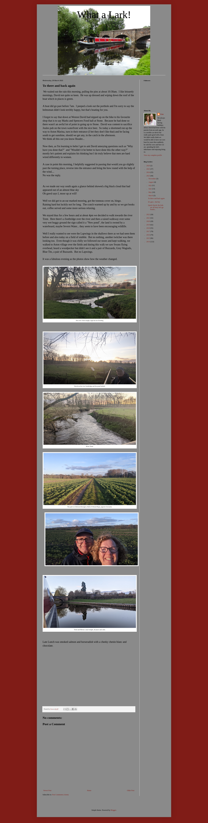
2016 (148, 235)
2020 (148, 221)
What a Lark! (104, 14)
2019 (148, 225)
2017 (148, 231)
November (152, 179)
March (150, 196)
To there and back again (156, 198)
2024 (148, 172)
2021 (148, 218)
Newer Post (47, 790)
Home (89, 790)
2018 (148, 228)
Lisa (162, 114)
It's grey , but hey (154, 202)
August (151, 182)
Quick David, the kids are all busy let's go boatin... (156, 207)
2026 (148, 166)
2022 (148, 214)
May (150, 192)
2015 (148, 238)
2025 (148, 169)
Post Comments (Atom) (60, 795)
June (150, 189)
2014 (148, 242)
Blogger (113, 810)
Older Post (130, 790)
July (150, 185)
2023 (148, 176)
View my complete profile (153, 155)
